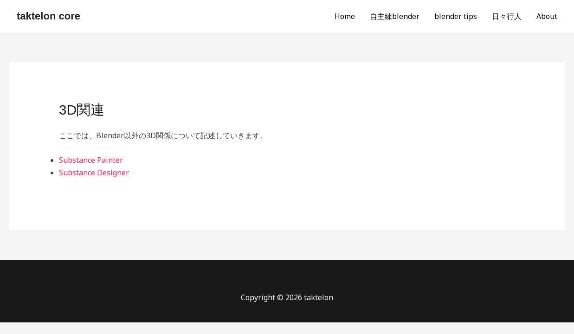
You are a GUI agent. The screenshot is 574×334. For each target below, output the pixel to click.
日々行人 (507, 16)
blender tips (455, 16)
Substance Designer (94, 172)
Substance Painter (91, 160)
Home (345, 16)
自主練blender (394, 16)
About (546, 16)
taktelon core (48, 16)
